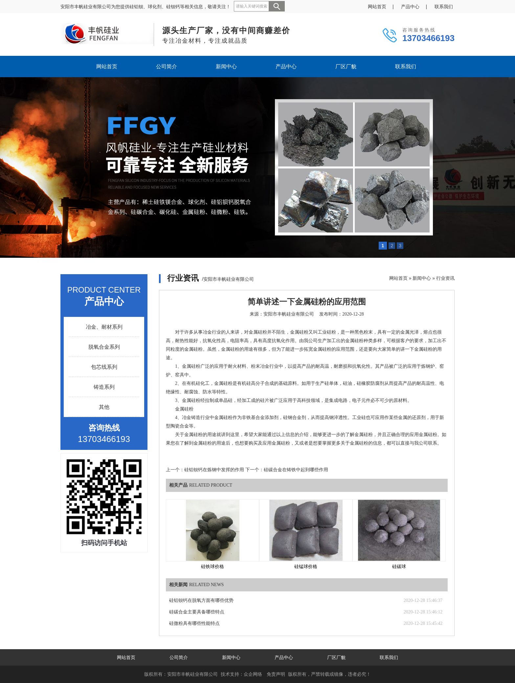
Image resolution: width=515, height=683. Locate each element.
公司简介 (166, 66)
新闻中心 (226, 66)
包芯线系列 (104, 367)
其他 (104, 407)
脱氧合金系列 (104, 347)
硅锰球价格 (305, 566)
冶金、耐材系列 (104, 327)
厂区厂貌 (345, 66)
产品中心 (410, 6)
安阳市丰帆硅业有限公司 (288, 314)
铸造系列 (104, 387)
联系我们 (444, 6)
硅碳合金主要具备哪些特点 (196, 611)
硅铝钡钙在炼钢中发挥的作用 (214, 469)
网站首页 (377, 6)
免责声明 (276, 674)
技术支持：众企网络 (241, 674)
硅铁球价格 (212, 566)
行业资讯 (445, 278)
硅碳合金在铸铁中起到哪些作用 (296, 469)
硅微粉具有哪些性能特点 (194, 623)
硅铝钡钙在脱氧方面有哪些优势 (201, 600)
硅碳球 (399, 566)
